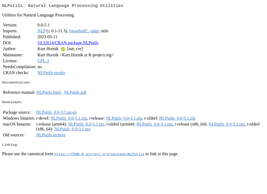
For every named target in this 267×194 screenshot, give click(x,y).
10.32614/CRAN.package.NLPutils (67, 43)
